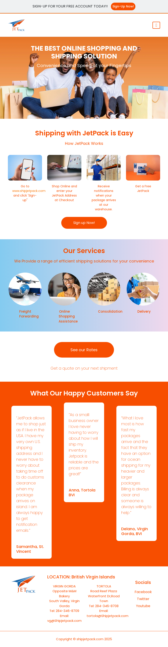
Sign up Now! (84, 222)
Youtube (143, 605)
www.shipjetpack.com (29, 191)
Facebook (143, 591)
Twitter (143, 598)
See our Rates (84, 350)
